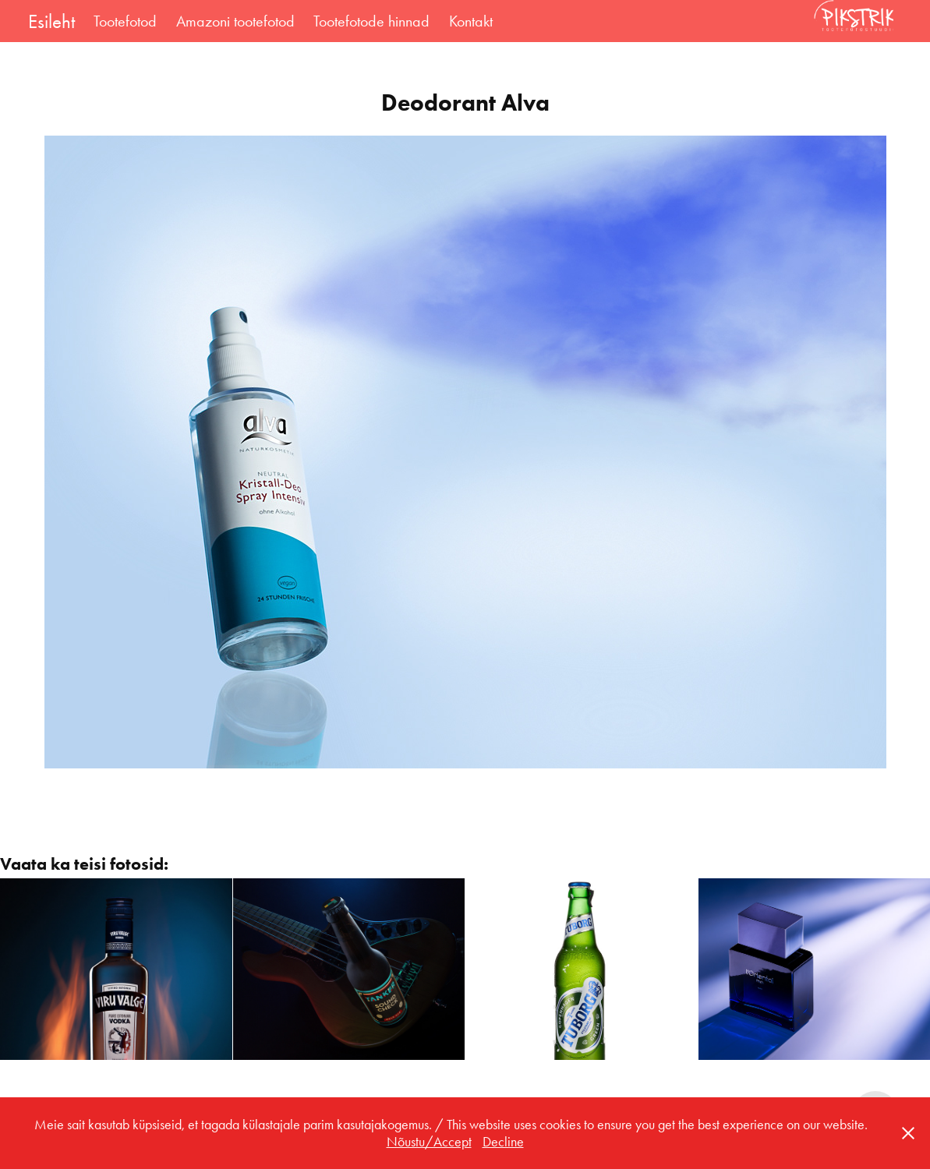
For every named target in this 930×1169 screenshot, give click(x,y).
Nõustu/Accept (429, 1141)
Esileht (51, 21)
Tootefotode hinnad (371, 21)
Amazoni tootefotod (235, 21)
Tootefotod (125, 21)
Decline (503, 1141)
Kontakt (471, 21)
